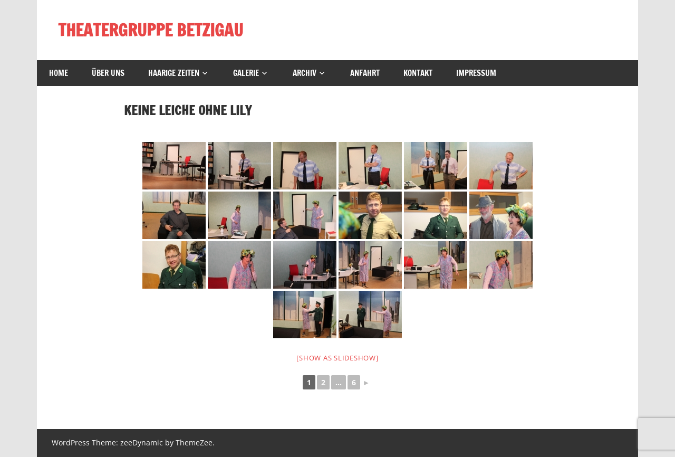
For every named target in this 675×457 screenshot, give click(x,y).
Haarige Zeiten (173, 73)
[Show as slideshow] (337, 358)
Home (58, 73)
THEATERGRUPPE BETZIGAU (150, 30)
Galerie (246, 73)
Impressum (476, 73)
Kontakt (417, 73)
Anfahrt (365, 73)
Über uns (108, 73)
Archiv (304, 73)
